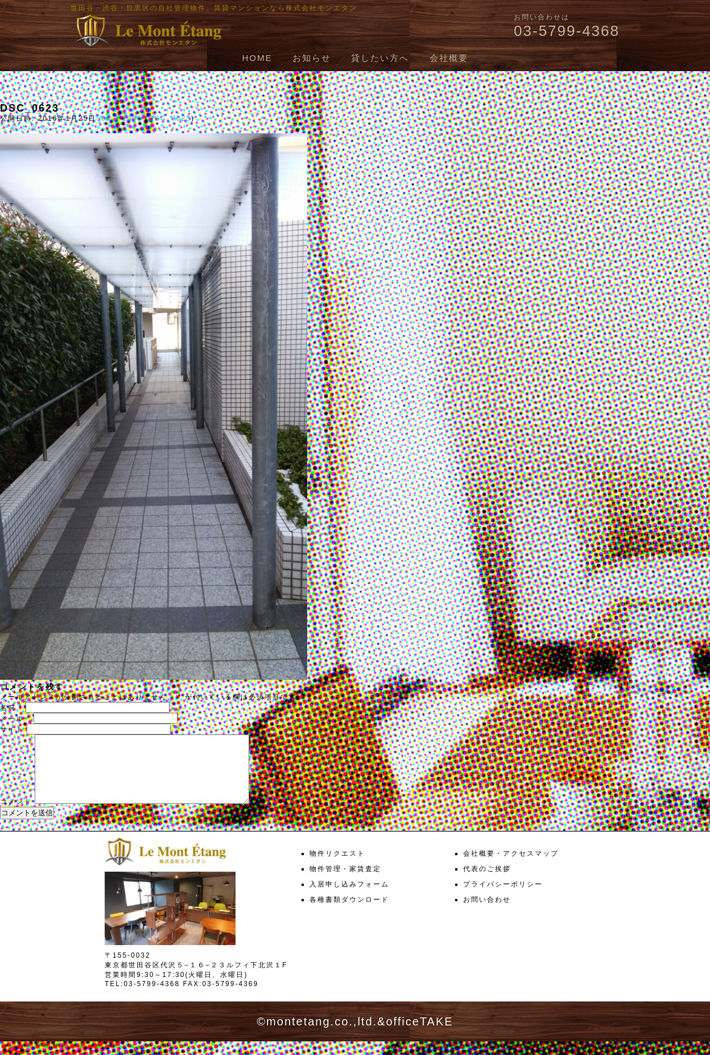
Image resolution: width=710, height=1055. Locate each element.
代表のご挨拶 (487, 882)
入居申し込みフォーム (349, 898)
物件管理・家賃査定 (345, 882)
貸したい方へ (380, 58)
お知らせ (311, 58)
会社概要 (449, 58)
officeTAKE (419, 1035)
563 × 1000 (119, 118)
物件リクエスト (337, 867)
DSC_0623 (169, 118)
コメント (16, 815)
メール (15, 719)
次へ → (43, 128)
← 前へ (13, 128)
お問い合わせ (487, 913)
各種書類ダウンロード (349, 913)
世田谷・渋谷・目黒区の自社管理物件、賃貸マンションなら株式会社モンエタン (214, 8)
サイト (12, 729)
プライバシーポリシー (503, 898)
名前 (11, 708)
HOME (257, 58)
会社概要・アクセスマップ (511, 867)
